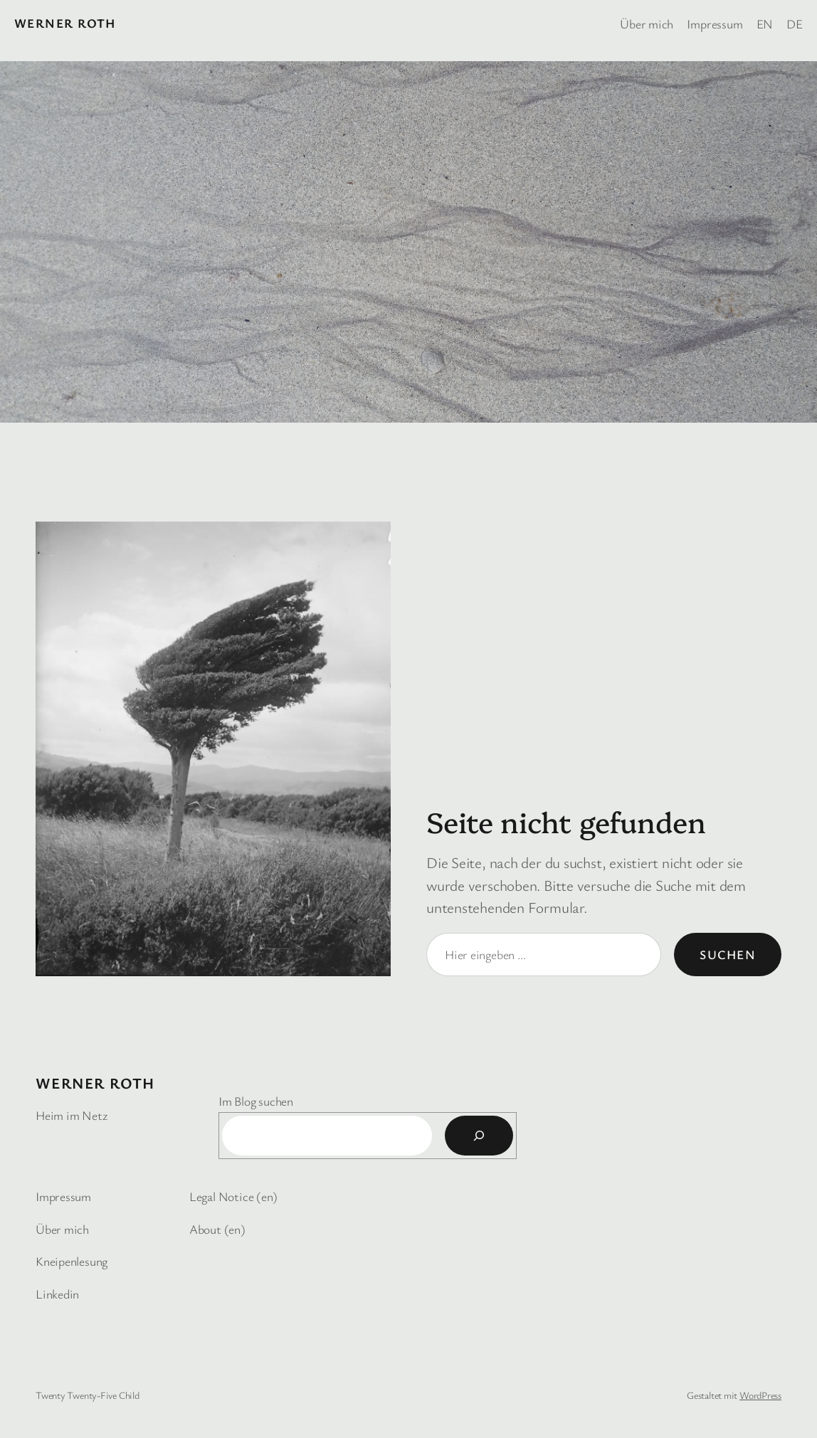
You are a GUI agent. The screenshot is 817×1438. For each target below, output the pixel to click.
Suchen (728, 954)
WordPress (760, 1395)
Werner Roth (65, 22)
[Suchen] (479, 1136)
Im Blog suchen (255, 1100)
